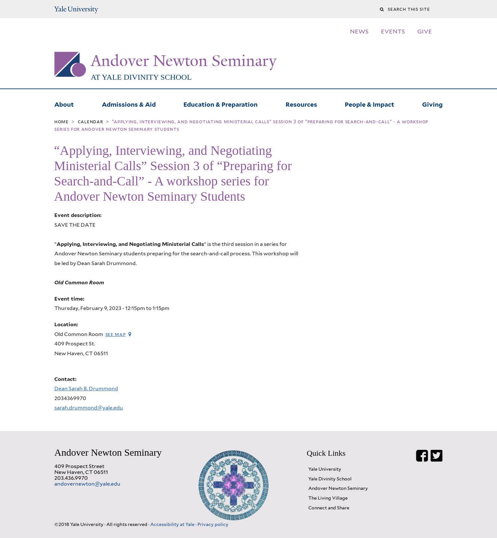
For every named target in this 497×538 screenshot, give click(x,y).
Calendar (90, 122)
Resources (301, 104)
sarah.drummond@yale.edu (88, 408)
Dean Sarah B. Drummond (86, 388)
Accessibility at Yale (172, 524)
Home (61, 122)
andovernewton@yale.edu (87, 484)
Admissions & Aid (129, 104)
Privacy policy (212, 524)
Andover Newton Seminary (183, 61)
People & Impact (369, 104)
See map (115, 334)
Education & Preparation (220, 104)
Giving (432, 104)
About (64, 104)
